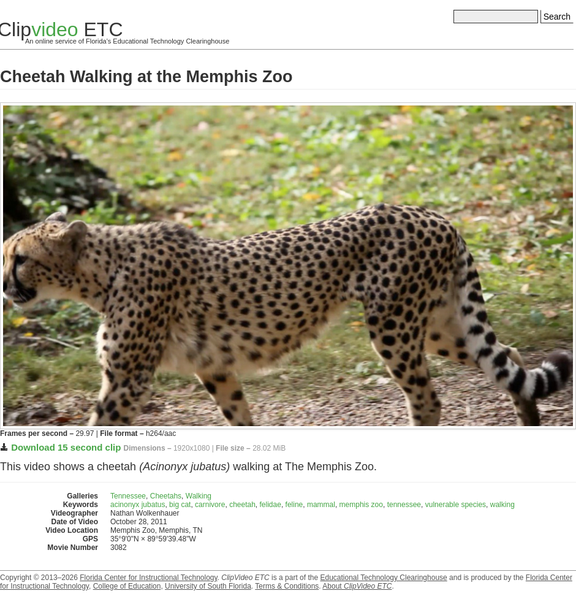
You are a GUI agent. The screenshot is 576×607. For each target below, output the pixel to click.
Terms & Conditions (287, 586)
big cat (180, 504)
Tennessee (128, 496)
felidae (270, 504)
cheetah (242, 504)
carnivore (210, 504)
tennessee (404, 504)
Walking (198, 496)
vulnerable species (455, 504)
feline (294, 504)
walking (502, 504)
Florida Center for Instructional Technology (148, 577)
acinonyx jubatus (137, 504)
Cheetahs (165, 496)
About (357, 586)
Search (557, 16)
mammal (321, 504)
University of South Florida (208, 586)
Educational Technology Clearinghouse (383, 577)
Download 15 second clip (66, 447)
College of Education (127, 586)
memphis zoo (361, 504)
